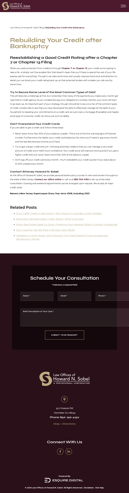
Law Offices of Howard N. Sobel (24, 28)
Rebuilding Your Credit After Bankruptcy (64, 28)
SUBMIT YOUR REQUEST (64, 335)
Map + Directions (64, 423)
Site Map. (99, 488)
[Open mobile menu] (123, 6)
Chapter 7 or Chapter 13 (74, 68)
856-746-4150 (81, 179)
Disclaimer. (89, 488)
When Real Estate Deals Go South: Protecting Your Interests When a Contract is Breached (66, 229)
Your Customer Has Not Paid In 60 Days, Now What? (45, 234)
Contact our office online (47, 179)
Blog (42, 28)
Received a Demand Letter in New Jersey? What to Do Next (50, 223)
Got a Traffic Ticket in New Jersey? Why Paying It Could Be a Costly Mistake (59, 217)
